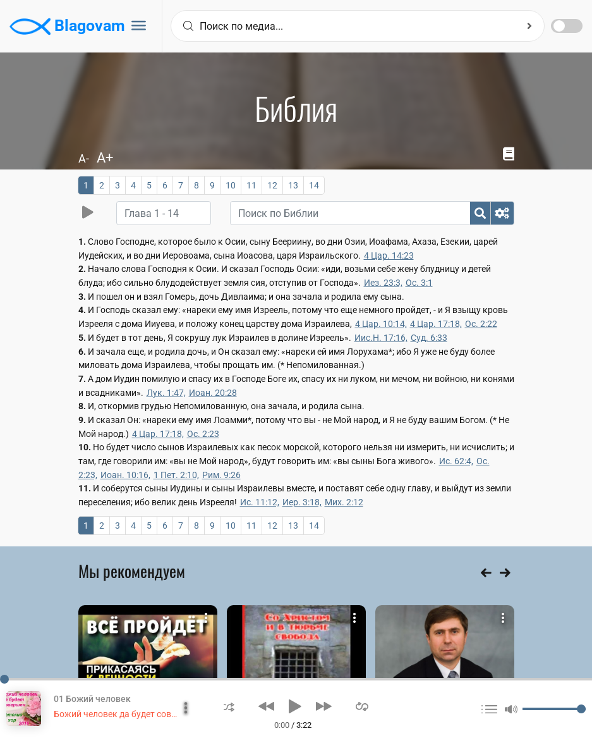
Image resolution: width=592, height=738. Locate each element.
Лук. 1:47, (166, 393)
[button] (229, 706)
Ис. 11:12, (259, 502)
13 (293, 185)
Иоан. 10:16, (125, 475)
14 (314, 185)
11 (251, 185)
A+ (105, 158)
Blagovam (67, 26)
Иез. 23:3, (383, 283)
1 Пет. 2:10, (176, 475)
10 (231, 185)
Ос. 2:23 (203, 434)
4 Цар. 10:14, (381, 324)
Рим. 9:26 (221, 475)
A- (83, 158)
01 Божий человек (92, 699)
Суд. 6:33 (429, 338)
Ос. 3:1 (419, 283)
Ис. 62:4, (456, 461)
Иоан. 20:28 (213, 393)
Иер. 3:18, (302, 502)
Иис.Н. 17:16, (381, 338)
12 (272, 185)
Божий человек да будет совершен (125, 714)
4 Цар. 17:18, (436, 324)
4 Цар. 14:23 (389, 255)
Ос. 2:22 (481, 324)
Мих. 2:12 (344, 502)
